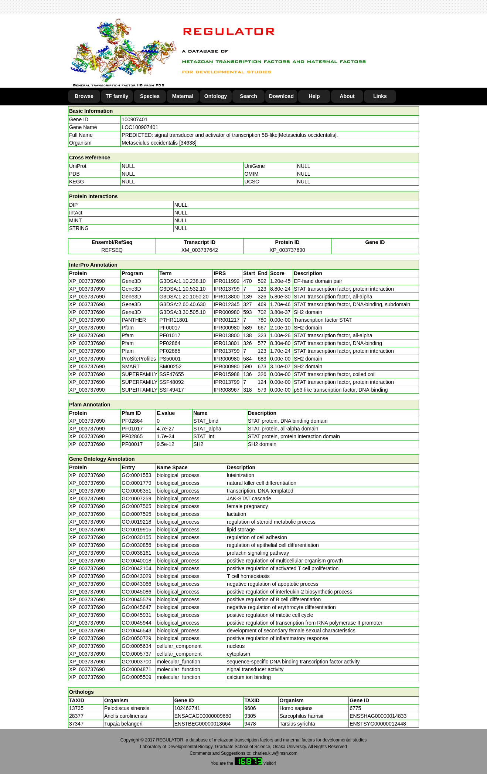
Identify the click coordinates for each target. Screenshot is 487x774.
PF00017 (132, 444)
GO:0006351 (136, 491)
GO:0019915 (136, 530)
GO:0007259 (136, 498)
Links (380, 96)
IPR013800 (226, 297)
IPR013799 (226, 289)
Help (314, 96)
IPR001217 (226, 320)
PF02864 (132, 421)
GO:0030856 (136, 545)
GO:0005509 (136, 677)
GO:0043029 (136, 576)
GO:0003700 (136, 662)
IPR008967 (226, 390)
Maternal (183, 96)
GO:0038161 (136, 553)
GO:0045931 (136, 615)
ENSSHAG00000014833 (378, 716)
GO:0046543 (136, 630)
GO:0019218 (136, 522)
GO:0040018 (136, 561)
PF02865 (132, 436)
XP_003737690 (287, 250)
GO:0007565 (136, 506)
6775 (355, 708)
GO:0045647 (136, 607)
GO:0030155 (136, 537)
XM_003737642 (199, 250)
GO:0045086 (136, 592)
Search (248, 96)
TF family (117, 96)
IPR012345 (226, 304)
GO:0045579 (136, 599)
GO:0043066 (136, 584)
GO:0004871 (136, 669)
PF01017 (132, 429)
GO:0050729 (136, 638)
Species (150, 96)
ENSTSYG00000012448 (378, 724)
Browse (84, 96)
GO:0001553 (136, 475)
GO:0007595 (136, 514)
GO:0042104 (136, 568)
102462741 (187, 708)
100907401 (134, 119)
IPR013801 (226, 343)
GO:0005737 (136, 654)
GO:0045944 (136, 623)
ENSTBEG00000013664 (202, 724)
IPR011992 (226, 281)
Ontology (215, 96)
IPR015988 (226, 374)
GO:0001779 (136, 483)
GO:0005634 (136, 646)
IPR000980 (226, 312)
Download (281, 96)
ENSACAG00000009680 (202, 716)
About (347, 96)
